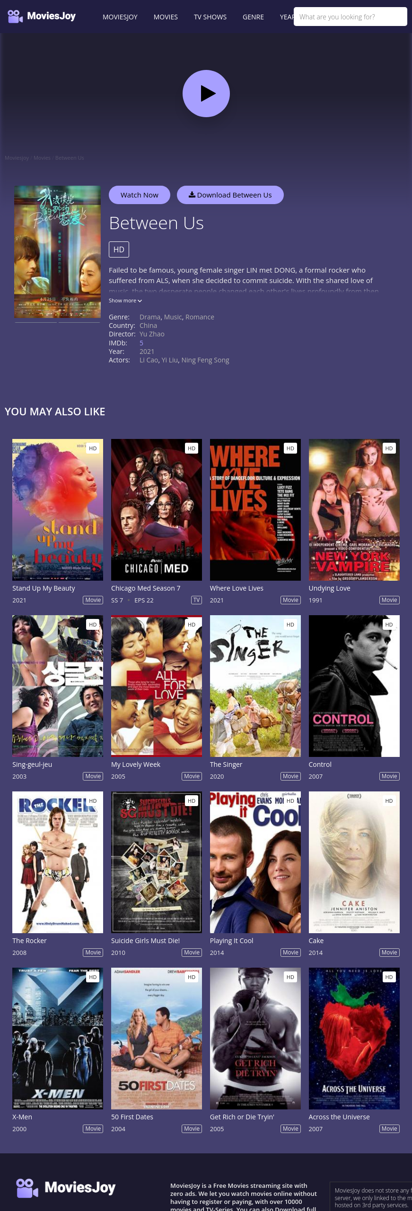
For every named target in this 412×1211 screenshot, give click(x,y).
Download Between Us (230, 194)
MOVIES (166, 16)
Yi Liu (170, 359)
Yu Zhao (152, 333)
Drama (150, 316)
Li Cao (149, 359)
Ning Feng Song (205, 359)
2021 (147, 351)
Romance (199, 316)
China (148, 325)
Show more (125, 300)
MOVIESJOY (120, 16)
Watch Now (139, 194)
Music (173, 316)
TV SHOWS (210, 16)
